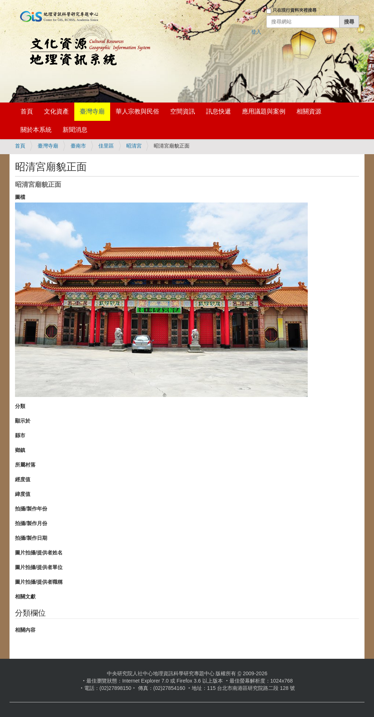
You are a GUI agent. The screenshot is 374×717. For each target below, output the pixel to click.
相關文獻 (25, 596)
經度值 (22, 479)
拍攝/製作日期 (31, 538)
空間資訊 (182, 111)
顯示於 (22, 421)
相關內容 (25, 630)
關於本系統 (36, 129)
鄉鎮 (20, 450)
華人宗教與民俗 (137, 111)
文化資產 (56, 111)
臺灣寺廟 (92, 111)
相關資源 (308, 111)
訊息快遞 (218, 111)
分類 (20, 406)
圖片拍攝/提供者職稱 (39, 582)
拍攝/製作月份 (31, 523)
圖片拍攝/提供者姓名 (39, 553)
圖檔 (20, 197)
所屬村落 (25, 465)
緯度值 (22, 494)
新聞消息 (75, 129)
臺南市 (78, 146)
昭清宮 (134, 146)
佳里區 (106, 146)
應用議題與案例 (263, 111)
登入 (256, 32)
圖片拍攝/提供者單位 (39, 567)
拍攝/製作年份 (31, 509)
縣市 (20, 435)
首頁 (26, 111)
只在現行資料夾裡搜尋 (295, 10)
